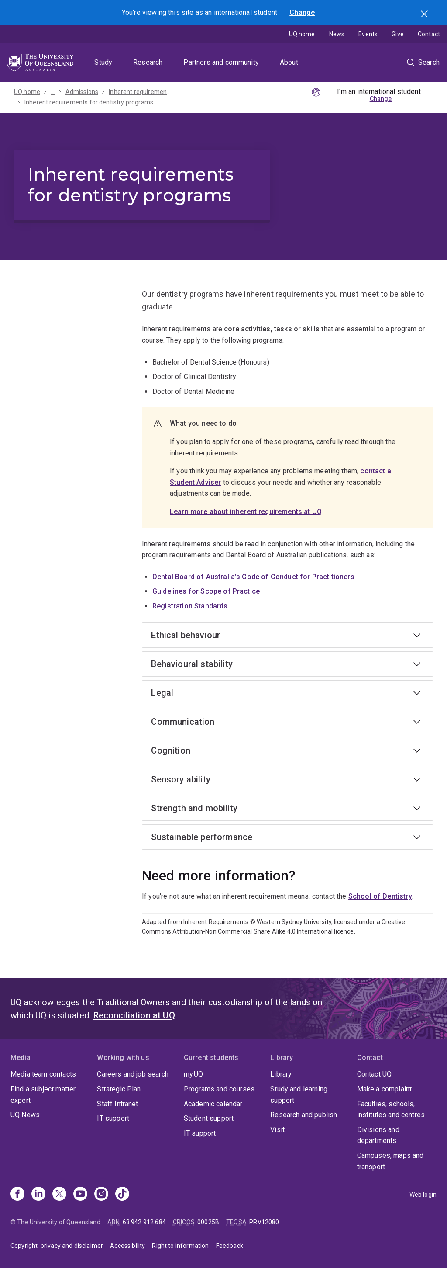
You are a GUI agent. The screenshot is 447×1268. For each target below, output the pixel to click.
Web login (423, 1194)
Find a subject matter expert (43, 1095)
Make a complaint (384, 1089)
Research (147, 62)
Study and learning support (298, 1095)
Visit (277, 1130)
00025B (208, 1222)
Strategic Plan (119, 1089)
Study (103, 62)
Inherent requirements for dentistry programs (88, 102)
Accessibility (127, 1245)
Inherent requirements (140, 91)
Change (302, 12)
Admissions (82, 91)
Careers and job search (132, 1074)
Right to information (180, 1245)
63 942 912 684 (144, 1222)
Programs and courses (219, 1089)
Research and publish (303, 1115)
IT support (113, 1118)
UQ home (302, 34)
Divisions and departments (378, 1135)
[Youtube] (80, 1194)
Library (281, 1074)
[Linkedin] (38, 1194)
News (337, 34)
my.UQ (193, 1074)
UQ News (25, 1115)
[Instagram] (101, 1194)
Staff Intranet (117, 1104)
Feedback (229, 1245)
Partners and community (221, 62)
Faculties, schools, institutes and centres (391, 1109)
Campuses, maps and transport (390, 1161)
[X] (59, 1194)
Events (368, 34)
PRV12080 (264, 1222)
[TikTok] (122, 1194)
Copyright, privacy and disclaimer (56, 1245)
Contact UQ (374, 1074)
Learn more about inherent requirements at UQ (246, 511)
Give (398, 34)
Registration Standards (190, 606)
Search (425, 14)
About (289, 62)
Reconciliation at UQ (134, 1015)
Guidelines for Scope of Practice (206, 591)
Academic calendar (213, 1104)
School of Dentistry (380, 896)
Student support (209, 1118)
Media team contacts (43, 1074)
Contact (429, 34)
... (53, 91)
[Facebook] (17, 1194)
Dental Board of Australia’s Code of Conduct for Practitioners (253, 577)
